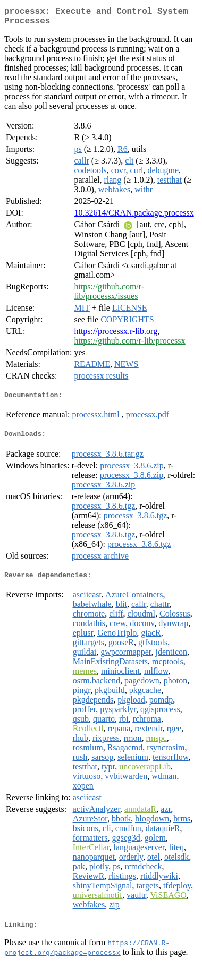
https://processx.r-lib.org (115, 335)
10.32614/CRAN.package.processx (133, 216)
